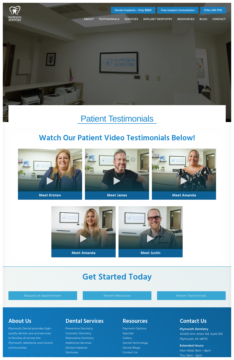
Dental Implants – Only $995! (133, 10)
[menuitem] (133, 10)
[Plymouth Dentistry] (15, 13)
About (89, 19)
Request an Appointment (42, 295)
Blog (203, 19)
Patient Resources (117, 295)
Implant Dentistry (157, 19)
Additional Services (78, 342)
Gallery (127, 338)
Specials (128, 333)
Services (131, 19)
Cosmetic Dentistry (78, 333)
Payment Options (134, 328)
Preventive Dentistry (79, 328)
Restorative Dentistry (80, 338)
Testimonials (109, 19)
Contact (219, 19)
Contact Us (130, 352)
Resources (186, 19)
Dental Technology (135, 342)
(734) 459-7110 (213, 10)
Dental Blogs (131, 347)
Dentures (72, 352)
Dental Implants (76, 347)
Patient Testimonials (191, 295)
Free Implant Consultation (178, 10)
